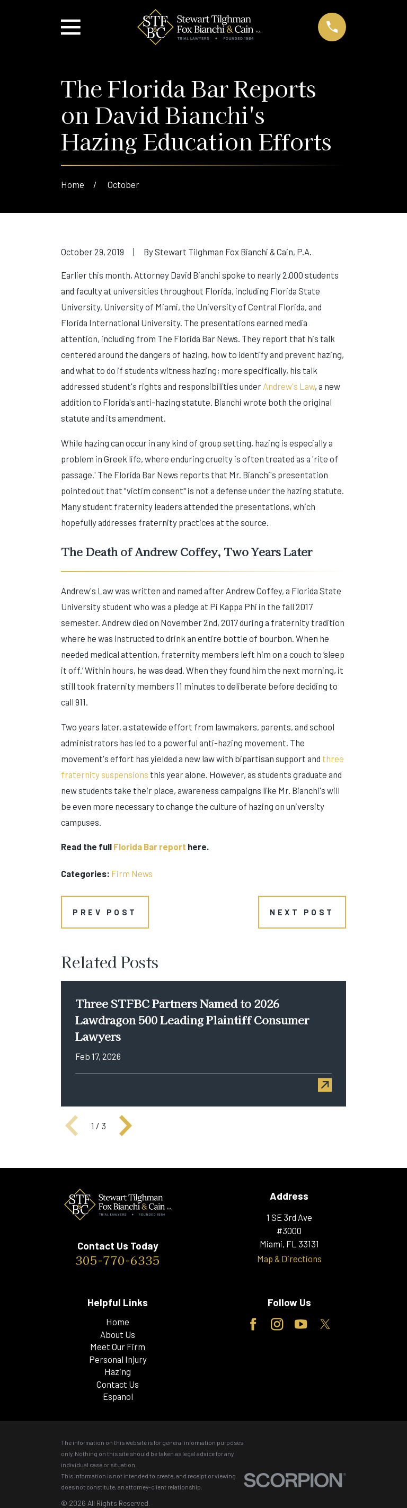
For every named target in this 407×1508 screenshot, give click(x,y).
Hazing (117, 1371)
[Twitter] (325, 1324)
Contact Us (117, 1384)
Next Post (302, 912)
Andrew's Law (289, 386)
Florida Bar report (149, 846)
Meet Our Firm (117, 1346)
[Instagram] (277, 1324)
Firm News (132, 873)
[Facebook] (253, 1324)
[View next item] (125, 1125)
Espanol (118, 1396)
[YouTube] (301, 1324)
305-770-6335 (117, 1260)
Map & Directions (289, 1258)
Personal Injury (118, 1359)
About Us (117, 1334)
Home (117, 1321)
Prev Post (105, 912)
